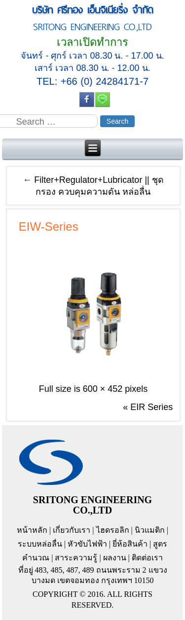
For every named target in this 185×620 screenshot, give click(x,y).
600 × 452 (103, 389)
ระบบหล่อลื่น (40, 544)
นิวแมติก (150, 530)
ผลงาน (114, 557)
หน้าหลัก (32, 530)
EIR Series (151, 407)
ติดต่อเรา (147, 557)
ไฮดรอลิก (112, 530)
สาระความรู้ (76, 557)
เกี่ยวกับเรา (71, 530)
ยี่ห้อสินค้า (130, 544)
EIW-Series (48, 226)
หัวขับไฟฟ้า (87, 544)
